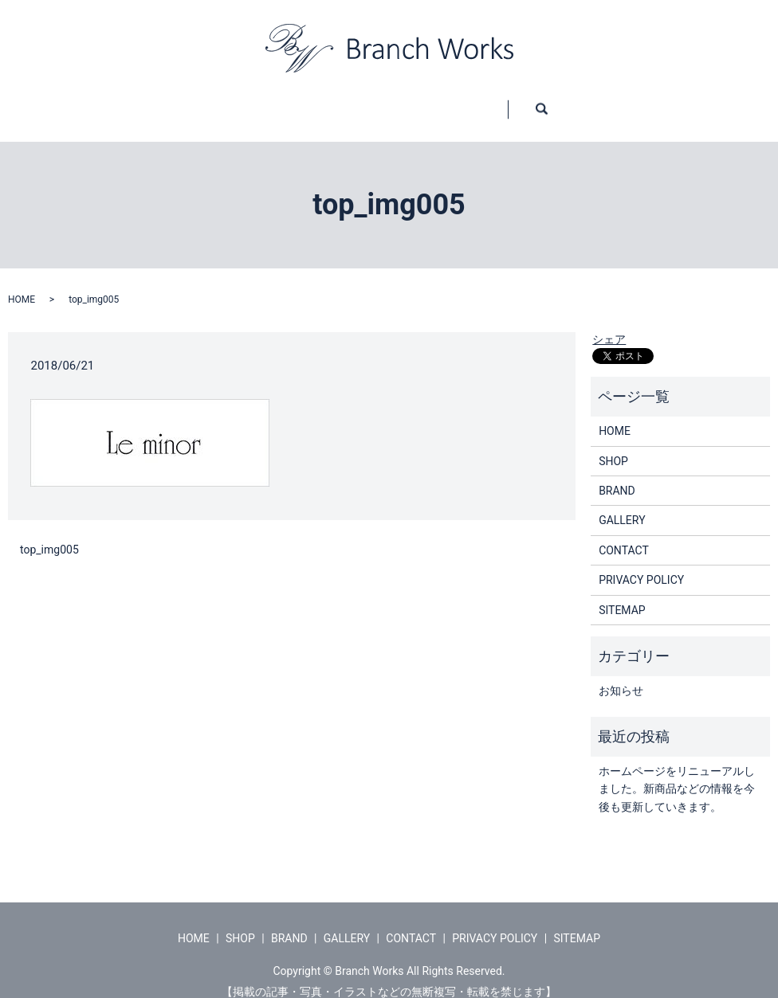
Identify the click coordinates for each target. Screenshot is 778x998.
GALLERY (446, 101)
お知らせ (621, 675)
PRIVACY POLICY (641, 564)
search (671, 102)
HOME (139, 101)
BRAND (337, 101)
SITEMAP (622, 595)
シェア (609, 324)
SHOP (237, 101)
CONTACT (562, 101)
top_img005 (49, 534)
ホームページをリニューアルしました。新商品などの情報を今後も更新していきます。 (677, 773)
